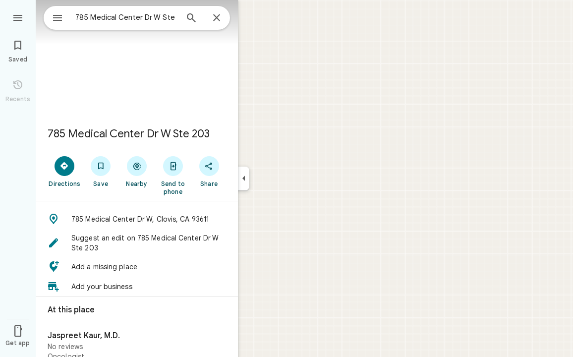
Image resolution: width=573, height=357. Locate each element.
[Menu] (18, 17)
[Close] (216, 18)
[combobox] (116, 17)
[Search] (191, 19)
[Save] (101, 171)
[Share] (209, 171)
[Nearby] (137, 171)
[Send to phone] (173, 175)
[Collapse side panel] (243, 178)
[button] (137, 219)
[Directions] (65, 171)
